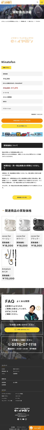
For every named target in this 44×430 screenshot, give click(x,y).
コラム (4, 377)
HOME (4, 371)
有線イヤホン (6, 403)
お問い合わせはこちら (23, 331)
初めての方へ (21, 371)
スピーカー (25, 403)
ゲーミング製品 (26, 400)
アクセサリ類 (25, 409)
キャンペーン (21, 374)
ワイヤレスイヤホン (9, 400)
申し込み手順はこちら (22, 127)
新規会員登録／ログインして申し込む (22, 120)
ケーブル (24, 406)
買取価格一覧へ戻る (22, 198)
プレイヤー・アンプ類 (10, 409)
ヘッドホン (6, 406)
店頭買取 (5, 390)
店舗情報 (19, 377)
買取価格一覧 (6, 374)
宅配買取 (5, 387)
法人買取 (18, 387)
